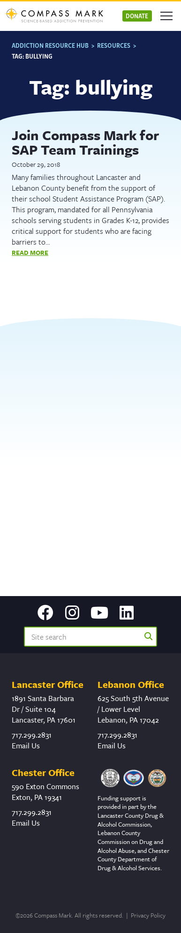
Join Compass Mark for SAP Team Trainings (85, 142)
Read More (30, 252)
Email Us (26, 745)
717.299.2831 (32, 734)
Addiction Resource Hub (50, 45)
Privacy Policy (148, 915)
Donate (137, 15)
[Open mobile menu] (166, 16)
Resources (113, 45)
